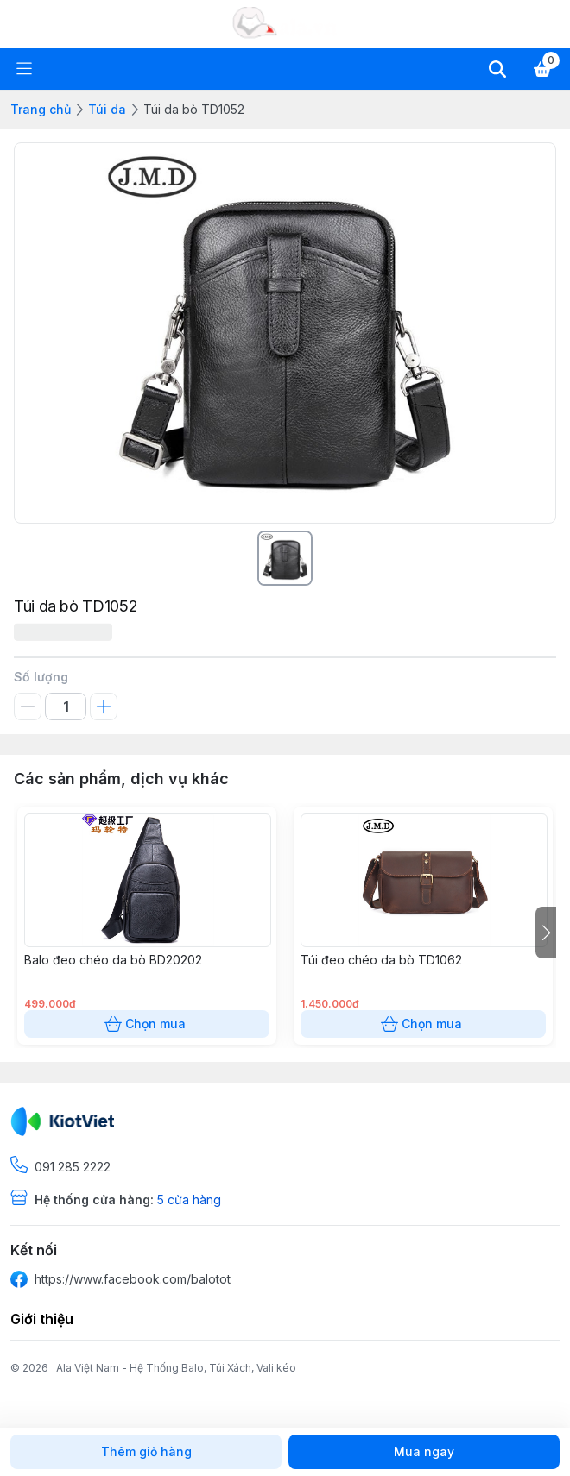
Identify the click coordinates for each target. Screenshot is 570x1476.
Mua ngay (424, 1452)
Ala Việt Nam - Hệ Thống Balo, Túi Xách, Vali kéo (176, 1367)
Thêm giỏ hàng (146, 1452)
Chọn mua (146, 1024)
